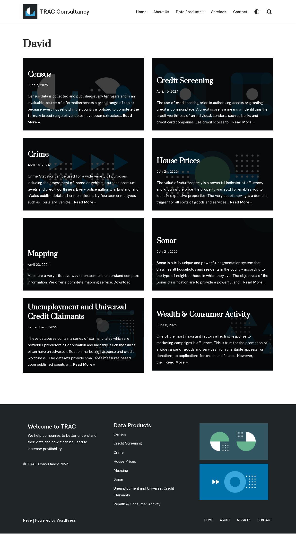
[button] (203, 12)
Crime (38, 154)
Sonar (167, 234)
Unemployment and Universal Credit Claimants (77, 312)
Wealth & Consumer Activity (203, 314)
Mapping (42, 247)
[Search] (269, 11)
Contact (240, 11)
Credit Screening (185, 80)
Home (140, 11)
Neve (27, 520)
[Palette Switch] (256, 11)
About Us (160, 11)
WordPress (66, 520)
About (224, 520)
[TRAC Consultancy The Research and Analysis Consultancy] (56, 11)
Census (39, 74)
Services (218, 11)
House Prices (178, 160)
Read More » (244, 122)
